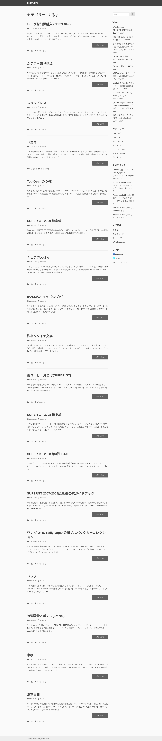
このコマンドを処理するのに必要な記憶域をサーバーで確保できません (124, 47)
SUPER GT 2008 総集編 (44, 414)
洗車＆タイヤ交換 (40, 336)
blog (30, 169)
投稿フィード (118, 234)
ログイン (116, 230)
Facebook (118, 254)
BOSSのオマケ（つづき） (46, 296)
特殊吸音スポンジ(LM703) (46, 616)
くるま (31, 51)
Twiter (116, 258)
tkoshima (43, 28)
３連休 (31, 142)
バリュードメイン (120, 262)
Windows (116, 141)
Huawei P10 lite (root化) (122, 208)
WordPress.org (119, 242)
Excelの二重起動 (119, 66)
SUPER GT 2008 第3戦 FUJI (47, 454)
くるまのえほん (38, 257)
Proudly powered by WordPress (38, 739)
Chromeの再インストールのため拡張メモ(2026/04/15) (123, 172)
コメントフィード (120, 238)
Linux (115, 137)
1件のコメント (42, 402)
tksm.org (32, 2)
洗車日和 (33, 694)
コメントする (41, 51)
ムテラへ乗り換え (40, 63)
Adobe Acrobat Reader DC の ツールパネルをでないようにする (123, 185)
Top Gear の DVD (39, 181)
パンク (32, 576)
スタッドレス (37, 103)
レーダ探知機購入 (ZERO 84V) (49, 24)
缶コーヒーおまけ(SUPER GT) (49, 375)
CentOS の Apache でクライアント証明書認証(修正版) (123, 86)
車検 (30, 655)
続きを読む (100, 46)
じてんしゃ (117, 153)
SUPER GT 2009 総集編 (44, 221)
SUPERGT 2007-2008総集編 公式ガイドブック (60, 493)
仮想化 (115, 157)
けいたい (116, 149)
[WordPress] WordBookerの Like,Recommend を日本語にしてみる (123, 105)
